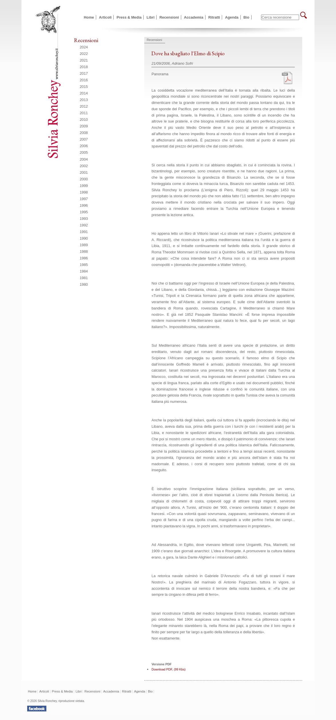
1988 (84, 251)
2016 (84, 80)
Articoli (105, 17)
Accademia (193, 17)
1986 (84, 258)
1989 (84, 245)
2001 (84, 172)
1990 (84, 238)
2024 (84, 47)
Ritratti (214, 17)
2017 (84, 73)
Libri (151, 17)
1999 (84, 186)
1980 (84, 284)
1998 (84, 192)
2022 (84, 54)
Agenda (231, 17)
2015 (84, 86)
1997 (84, 199)
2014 (84, 93)
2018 (84, 67)
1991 (84, 232)
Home (89, 17)
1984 (84, 271)
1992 (84, 225)
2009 (84, 126)
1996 (84, 205)
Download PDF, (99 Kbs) (168, 669)
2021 (84, 60)
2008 (84, 133)
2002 (84, 166)
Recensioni (169, 17)
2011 (84, 113)
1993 (84, 218)
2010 (84, 119)
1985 (84, 265)
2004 (84, 159)
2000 (84, 179)
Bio (247, 17)
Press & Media (129, 17)
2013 (84, 100)
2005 (84, 152)
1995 (84, 212)
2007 (84, 139)
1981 (84, 278)
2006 (84, 146)
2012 (84, 106)
